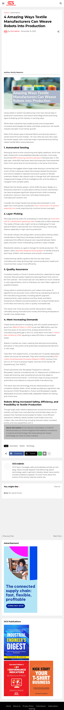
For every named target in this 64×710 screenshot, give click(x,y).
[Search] (61, 3)
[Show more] (49, 454)
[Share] (58, 31)
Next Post (57, 536)
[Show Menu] (3, 3)
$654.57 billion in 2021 (22, 327)
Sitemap (32, 709)
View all (57, 486)
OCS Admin (18, 464)
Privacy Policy (28, 706)
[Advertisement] (32, 53)
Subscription (53, 706)
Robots (22, 446)
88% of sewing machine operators (27, 158)
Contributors (41, 706)
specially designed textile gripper (29, 251)
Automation (15, 13)
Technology (30, 446)
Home (6, 13)
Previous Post (8, 536)
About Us (16, 706)
